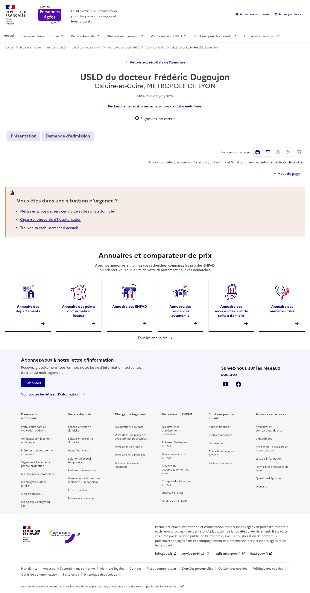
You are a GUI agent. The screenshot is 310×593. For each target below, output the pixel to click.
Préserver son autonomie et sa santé (37, 452)
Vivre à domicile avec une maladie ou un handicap (84, 480)
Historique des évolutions (102, 574)
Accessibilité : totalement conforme (69, 568)
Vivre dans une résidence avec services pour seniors (131, 436)
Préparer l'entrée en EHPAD (174, 444)
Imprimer (257, 152)
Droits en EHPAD (172, 493)
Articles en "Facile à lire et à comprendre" (272, 448)
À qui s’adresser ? (31, 493)
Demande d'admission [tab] (68, 136)
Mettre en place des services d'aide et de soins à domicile (67, 211)
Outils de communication (39, 574)
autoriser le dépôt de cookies (282, 162)
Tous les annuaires (152, 338)
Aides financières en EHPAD (174, 455)
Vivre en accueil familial (130, 455)
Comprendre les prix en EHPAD (176, 483)
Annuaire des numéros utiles (282, 308)
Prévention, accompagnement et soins (175, 469)
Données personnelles (197, 568)
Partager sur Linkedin (299, 152)
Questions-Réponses (268, 478)
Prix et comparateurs (161, 568)
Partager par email (268, 152)
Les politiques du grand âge (35, 503)
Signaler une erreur (157, 118)
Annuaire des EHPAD (129, 306)
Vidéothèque (264, 438)
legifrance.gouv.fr (228, 553)
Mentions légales (112, 568)
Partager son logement (82, 470)
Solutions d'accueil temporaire (79, 460)
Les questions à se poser (129, 427)
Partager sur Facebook (278, 152)
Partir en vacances (220, 463)
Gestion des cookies (232, 568)
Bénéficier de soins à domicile (81, 440)
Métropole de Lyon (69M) (123, 47)
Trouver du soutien (220, 435)
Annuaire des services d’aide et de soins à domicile (231, 311)
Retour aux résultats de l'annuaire (157, 62)
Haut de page (289, 173)
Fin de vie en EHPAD (174, 501)
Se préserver (217, 443)
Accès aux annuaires (254, 14)
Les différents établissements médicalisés (171, 430)
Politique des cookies (267, 568)
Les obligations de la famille (33, 483)
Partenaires (71, 574)
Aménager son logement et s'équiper (36, 440)
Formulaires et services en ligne (272, 468)
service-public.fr (194, 553)
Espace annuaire (30, 47)
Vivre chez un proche (128, 446)
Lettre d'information (269, 458)
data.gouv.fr (259, 553)
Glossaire (261, 486)
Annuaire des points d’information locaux (78, 311)
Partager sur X (288, 152)
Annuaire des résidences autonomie (180, 311)
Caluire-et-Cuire (155, 47)
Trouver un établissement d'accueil (49, 227)
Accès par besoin (291, 14)
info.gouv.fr (163, 553)
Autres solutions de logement (127, 464)
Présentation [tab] (23, 136)
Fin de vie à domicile (81, 498)
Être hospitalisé (77, 490)
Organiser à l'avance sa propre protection (35, 464)
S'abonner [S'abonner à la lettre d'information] (32, 382)
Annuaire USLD (56, 47)
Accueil (9, 35)
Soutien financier (220, 427)
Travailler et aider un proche (222, 453)
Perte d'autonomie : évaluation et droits (33, 428)
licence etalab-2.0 (170, 586)
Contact (135, 568)
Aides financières (79, 450)
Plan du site (29, 568)
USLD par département (86, 47)
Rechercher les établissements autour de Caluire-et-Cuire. (155, 106)
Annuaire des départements (28, 308)
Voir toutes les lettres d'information (50, 394)
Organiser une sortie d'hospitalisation (50, 219)
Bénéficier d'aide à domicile (79, 428)
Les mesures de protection (37, 474)
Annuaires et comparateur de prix (269, 428)
